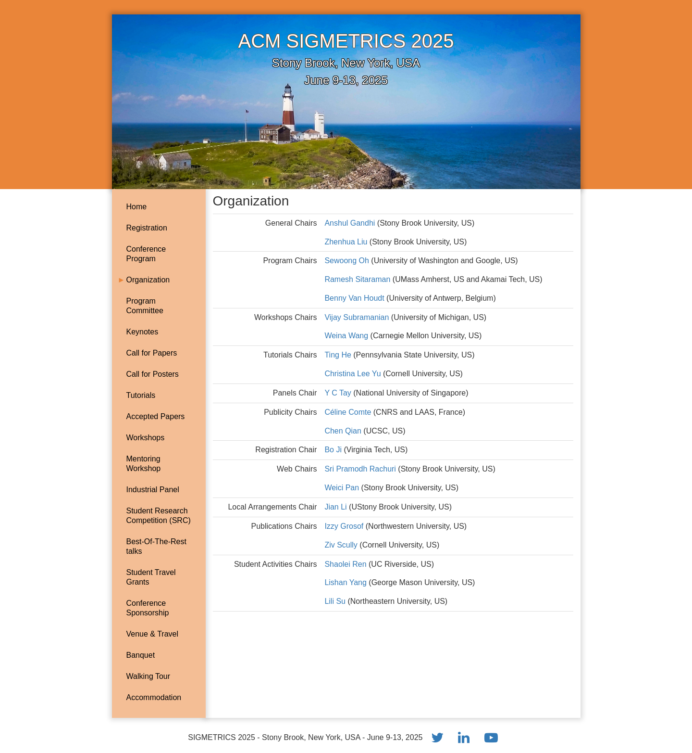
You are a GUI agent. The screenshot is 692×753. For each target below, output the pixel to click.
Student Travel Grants (151, 577)
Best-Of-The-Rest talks (156, 546)
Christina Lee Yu (353, 374)
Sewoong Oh (346, 260)
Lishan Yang (346, 582)
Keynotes (142, 332)
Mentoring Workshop (143, 463)
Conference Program (146, 254)
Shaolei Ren (346, 564)
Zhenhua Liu (345, 242)
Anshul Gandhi (349, 223)
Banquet (140, 655)
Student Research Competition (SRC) (158, 515)
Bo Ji (333, 450)
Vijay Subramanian (357, 317)
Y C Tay (337, 393)
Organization (148, 280)
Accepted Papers (155, 416)
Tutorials (141, 395)
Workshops (145, 438)
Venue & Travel (152, 634)
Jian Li (336, 507)
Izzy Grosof (344, 526)
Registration (146, 228)
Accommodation (154, 697)
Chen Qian (343, 431)
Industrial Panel (152, 489)
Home (136, 207)
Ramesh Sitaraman (357, 279)
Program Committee (144, 306)
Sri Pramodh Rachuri (361, 469)
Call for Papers (151, 353)
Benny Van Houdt (355, 298)
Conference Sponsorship (147, 608)
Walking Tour (148, 676)
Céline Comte (348, 412)
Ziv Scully (341, 545)
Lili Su (335, 601)
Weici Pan (342, 488)
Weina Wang (347, 336)
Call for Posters (152, 374)
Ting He (338, 355)
